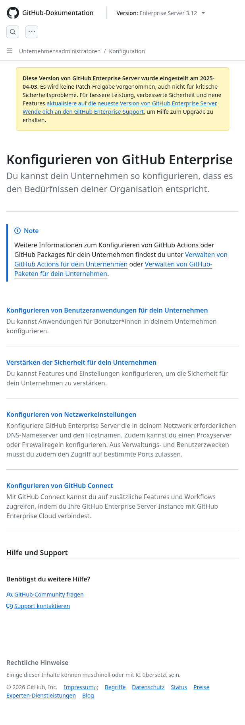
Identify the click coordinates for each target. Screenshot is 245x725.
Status (179, 687)
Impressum (79, 687)
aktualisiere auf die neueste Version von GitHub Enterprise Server (131, 103)
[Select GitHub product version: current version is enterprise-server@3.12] (161, 13)
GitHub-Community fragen (45, 594)
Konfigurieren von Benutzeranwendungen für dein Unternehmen (107, 310)
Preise (201, 687)
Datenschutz (148, 687)
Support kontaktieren (38, 606)
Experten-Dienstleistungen (41, 695)
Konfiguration (127, 51)
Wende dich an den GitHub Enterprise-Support (83, 111)
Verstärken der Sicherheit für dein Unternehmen (81, 362)
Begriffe (115, 687)
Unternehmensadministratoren (59, 51)
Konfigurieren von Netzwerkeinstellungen (71, 414)
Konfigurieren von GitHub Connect (59, 485)
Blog (88, 695)
